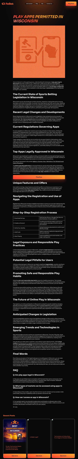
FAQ (42, 3)
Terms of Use (35, 450)
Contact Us (49, 3)
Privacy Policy (35, 447)
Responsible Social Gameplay (39, 458)
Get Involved (29, 3)
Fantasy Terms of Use (37, 452)
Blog (37, 3)
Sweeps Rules (35, 455)
